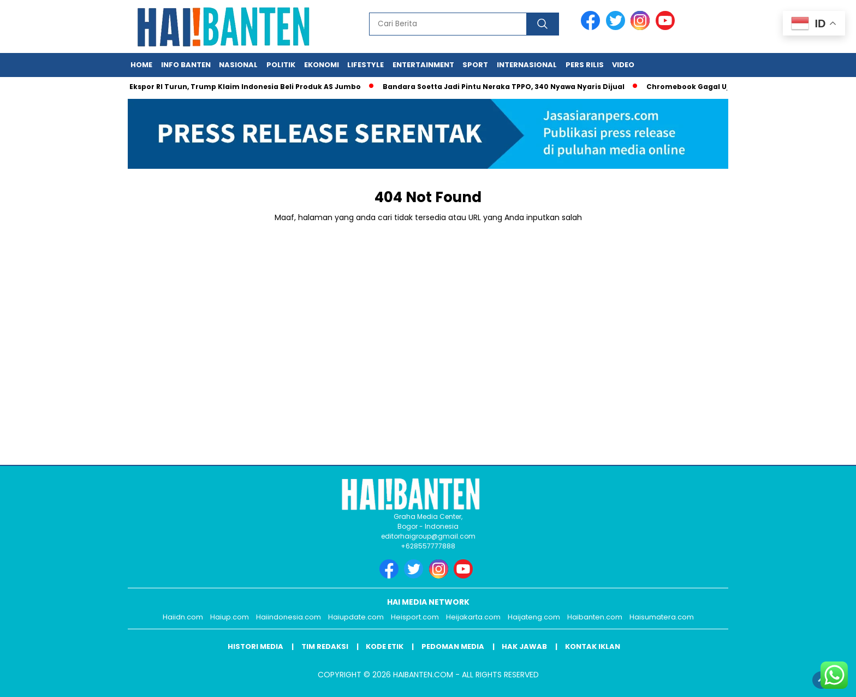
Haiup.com (229, 617)
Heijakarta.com (473, 617)
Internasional (527, 65)
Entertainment (423, 65)
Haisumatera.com (661, 617)
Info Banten (186, 65)
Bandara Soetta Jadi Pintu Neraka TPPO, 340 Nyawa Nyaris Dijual (506, 86)
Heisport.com (415, 617)
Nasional (238, 65)
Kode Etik (384, 646)
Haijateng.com (534, 617)
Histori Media (255, 646)
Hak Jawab (524, 646)
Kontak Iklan (592, 646)
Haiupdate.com (356, 617)
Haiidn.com (183, 617)
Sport (475, 65)
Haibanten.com (594, 617)
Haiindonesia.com (288, 617)
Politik (280, 65)
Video (623, 65)
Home (141, 65)
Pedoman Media (452, 646)
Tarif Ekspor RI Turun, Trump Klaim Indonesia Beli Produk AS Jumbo (238, 86)
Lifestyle (365, 65)
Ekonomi (321, 65)
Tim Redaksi (324, 646)
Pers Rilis (585, 65)
